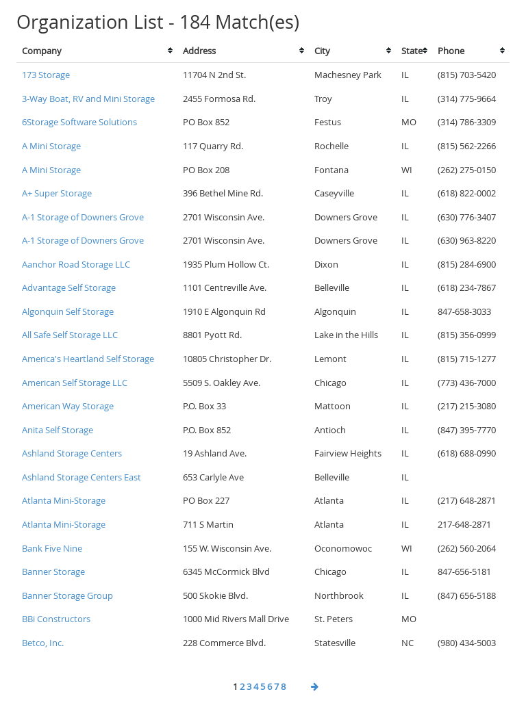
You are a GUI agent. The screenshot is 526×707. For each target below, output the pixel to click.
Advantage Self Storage (69, 287)
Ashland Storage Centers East (81, 477)
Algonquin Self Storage (68, 311)
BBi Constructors (56, 619)
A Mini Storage (51, 146)
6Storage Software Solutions (79, 122)
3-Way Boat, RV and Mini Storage (88, 98)
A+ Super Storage (57, 193)
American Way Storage (68, 406)
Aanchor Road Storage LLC (76, 264)
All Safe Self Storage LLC (70, 335)
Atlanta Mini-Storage (63, 500)
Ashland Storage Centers (72, 453)
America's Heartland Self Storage (88, 358)
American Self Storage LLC (74, 382)
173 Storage (46, 74)
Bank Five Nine (52, 548)
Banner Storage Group (67, 595)
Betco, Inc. (43, 643)
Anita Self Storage (57, 430)
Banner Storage (53, 571)
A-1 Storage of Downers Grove (83, 217)
